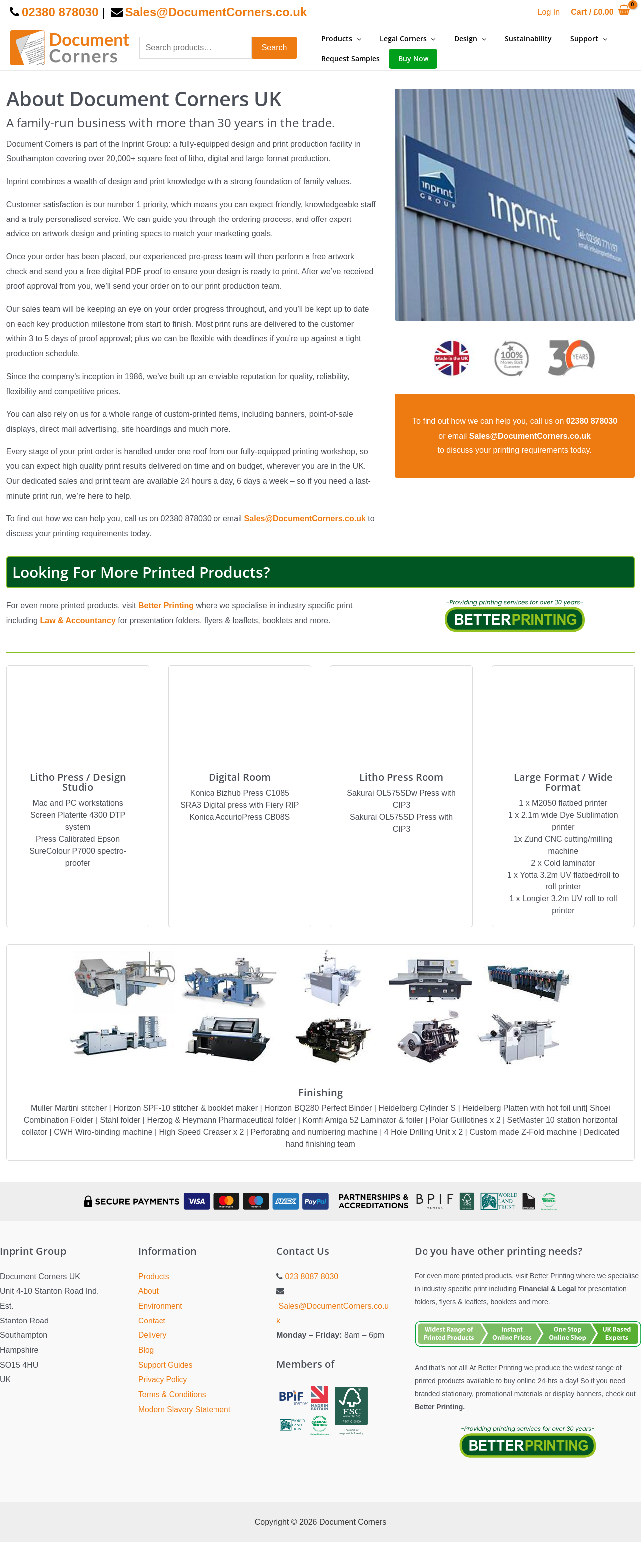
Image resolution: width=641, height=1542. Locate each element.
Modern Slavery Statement (185, 1409)
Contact (152, 1321)
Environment (160, 1306)
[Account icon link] (549, 12)
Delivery (152, 1335)
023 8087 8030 (311, 1276)
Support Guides (166, 1365)
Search (274, 47)
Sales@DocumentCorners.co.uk (306, 518)
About (148, 1291)
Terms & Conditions (173, 1394)
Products (154, 1276)
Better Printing (166, 605)
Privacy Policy (163, 1379)
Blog (146, 1350)
